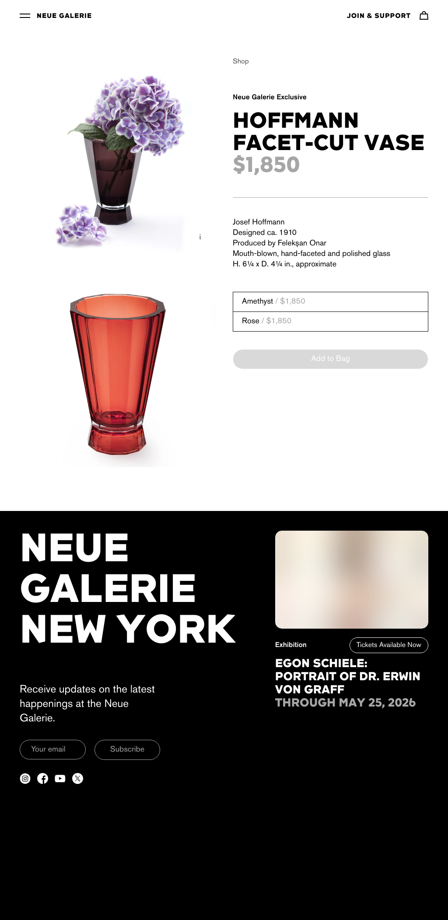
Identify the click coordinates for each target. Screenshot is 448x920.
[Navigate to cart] (424, 15)
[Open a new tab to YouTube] (60, 778)
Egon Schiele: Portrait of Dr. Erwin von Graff (347, 677)
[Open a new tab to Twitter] (77, 778)
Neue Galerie (64, 16)
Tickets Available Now (389, 645)
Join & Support (379, 16)
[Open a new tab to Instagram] (25, 778)
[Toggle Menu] (25, 15)
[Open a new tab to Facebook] (42, 778)
